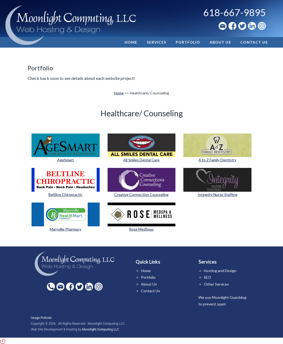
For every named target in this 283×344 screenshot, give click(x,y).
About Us (149, 284)
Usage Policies (41, 318)
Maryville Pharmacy (65, 229)
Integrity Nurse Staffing (217, 194)
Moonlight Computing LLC (100, 329)
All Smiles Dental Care (141, 160)
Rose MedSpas (141, 229)
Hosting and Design (220, 270)
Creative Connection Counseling (141, 194)
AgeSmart (65, 160)
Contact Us (150, 290)
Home (119, 93)
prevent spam (214, 304)
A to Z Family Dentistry (217, 160)
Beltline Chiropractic (65, 194)
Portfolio (148, 277)
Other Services (216, 284)
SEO (207, 277)
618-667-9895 (234, 12)
